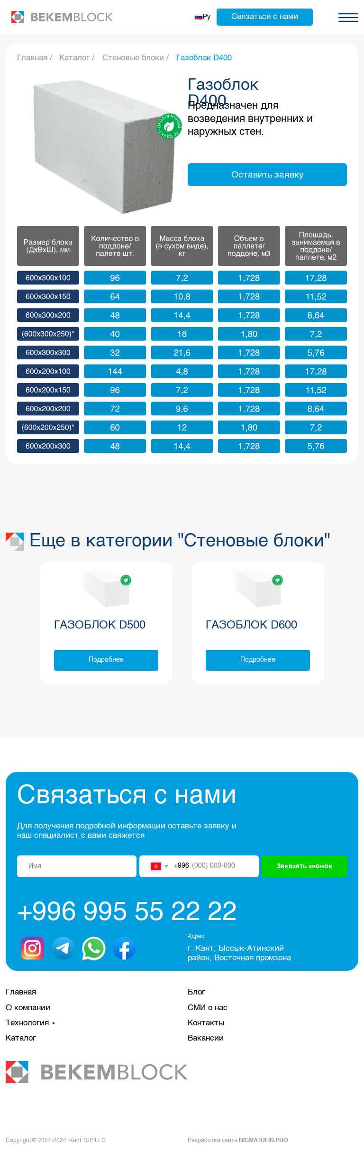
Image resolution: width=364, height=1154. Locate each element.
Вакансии (206, 1038)
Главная (21, 992)
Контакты (206, 1023)
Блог (196, 992)
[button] (265, 17)
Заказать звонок (304, 866)
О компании (28, 1008)
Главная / (34, 58)
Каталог (21, 1038)
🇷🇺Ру (202, 17)
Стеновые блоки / (135, 58)
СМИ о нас (208, 1008)
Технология (27, 1023)
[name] (76, 866)
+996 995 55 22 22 (127, 913)
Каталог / (76, 58)
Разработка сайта (238, 1141)
